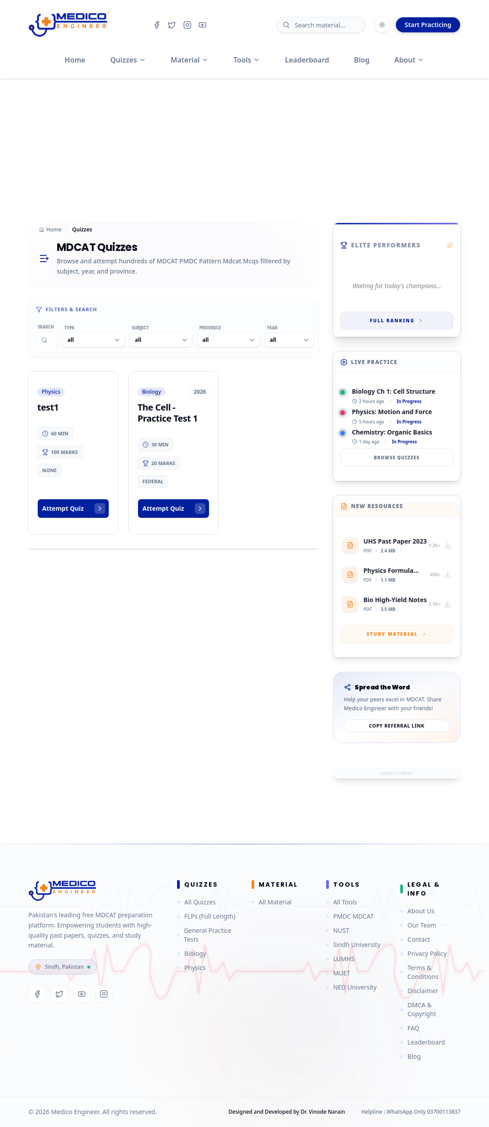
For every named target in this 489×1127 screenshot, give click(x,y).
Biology (191, 953)
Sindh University (353, 944)
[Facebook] (37, 994)
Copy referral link (396, 725)
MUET (338, 973)
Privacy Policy (423, 953)
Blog (362, 60)
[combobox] (94, 340)
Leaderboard (307, 60)
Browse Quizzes (396, 457)
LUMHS (340, 959)
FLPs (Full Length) (206, 916)
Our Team (418, 925)
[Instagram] (104, 994)
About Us (417, 911)
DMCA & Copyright (418, 1009)
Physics (191, 967)
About (409, 60)
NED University (351, 987)
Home (75, 60)
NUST (337, 930)
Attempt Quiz (73, 508)
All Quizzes (196, 902)
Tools (246, 60)
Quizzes (128, 60)
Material (190, 60)
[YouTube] (82, 994)
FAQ (409, 1028)
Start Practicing (428, 24)
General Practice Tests (204, 934)
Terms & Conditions (419, 972)
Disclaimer (419, 990)
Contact (415, 939)
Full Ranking (397, 320)
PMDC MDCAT (350, 916)
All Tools (341, 902)
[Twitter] (59, 994)
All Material (272, 902)
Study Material (397, 634)
